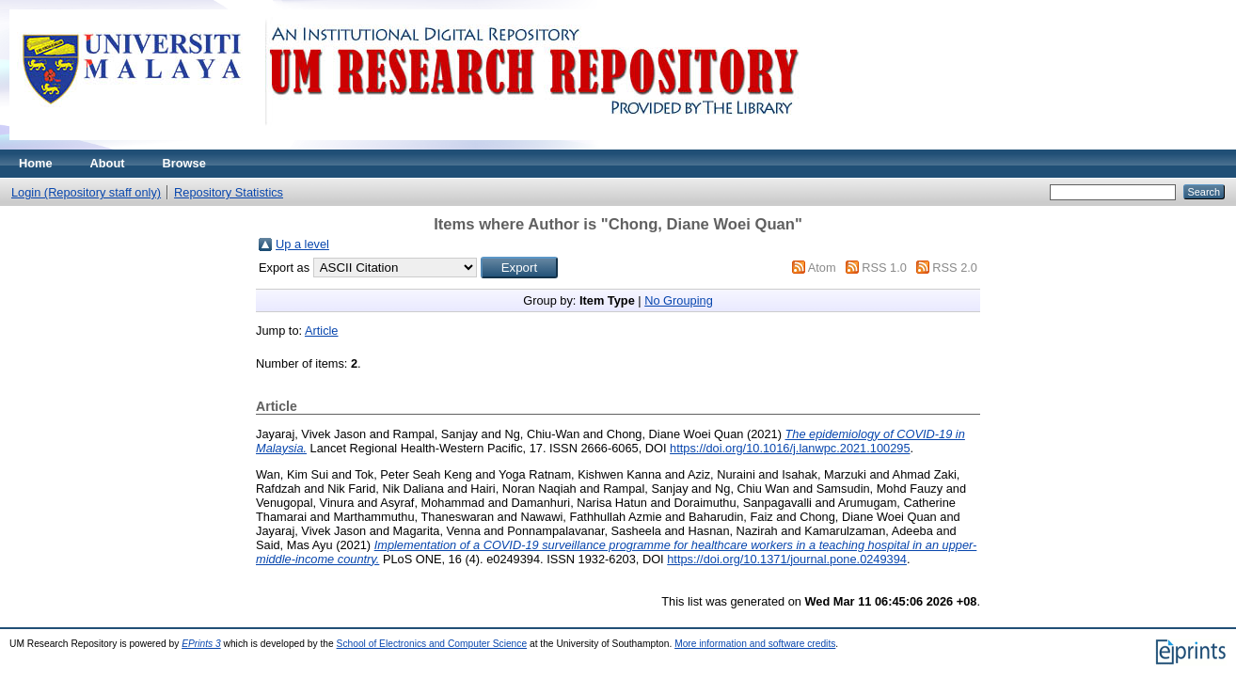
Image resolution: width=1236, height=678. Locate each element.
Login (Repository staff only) (86, 192)
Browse (184, 163)
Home (36, 163)
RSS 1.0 (884, 267)
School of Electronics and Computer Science (432, 644)
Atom (822, 267)
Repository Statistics (228, 192)
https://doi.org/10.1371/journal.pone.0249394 (787, 559)
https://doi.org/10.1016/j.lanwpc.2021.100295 (790, 448)
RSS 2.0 (954, 267)
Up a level (302, 244)
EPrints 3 (201, 644)
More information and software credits (754, 644)
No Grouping (678, 300)
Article (322, 330)
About (107, 163)
